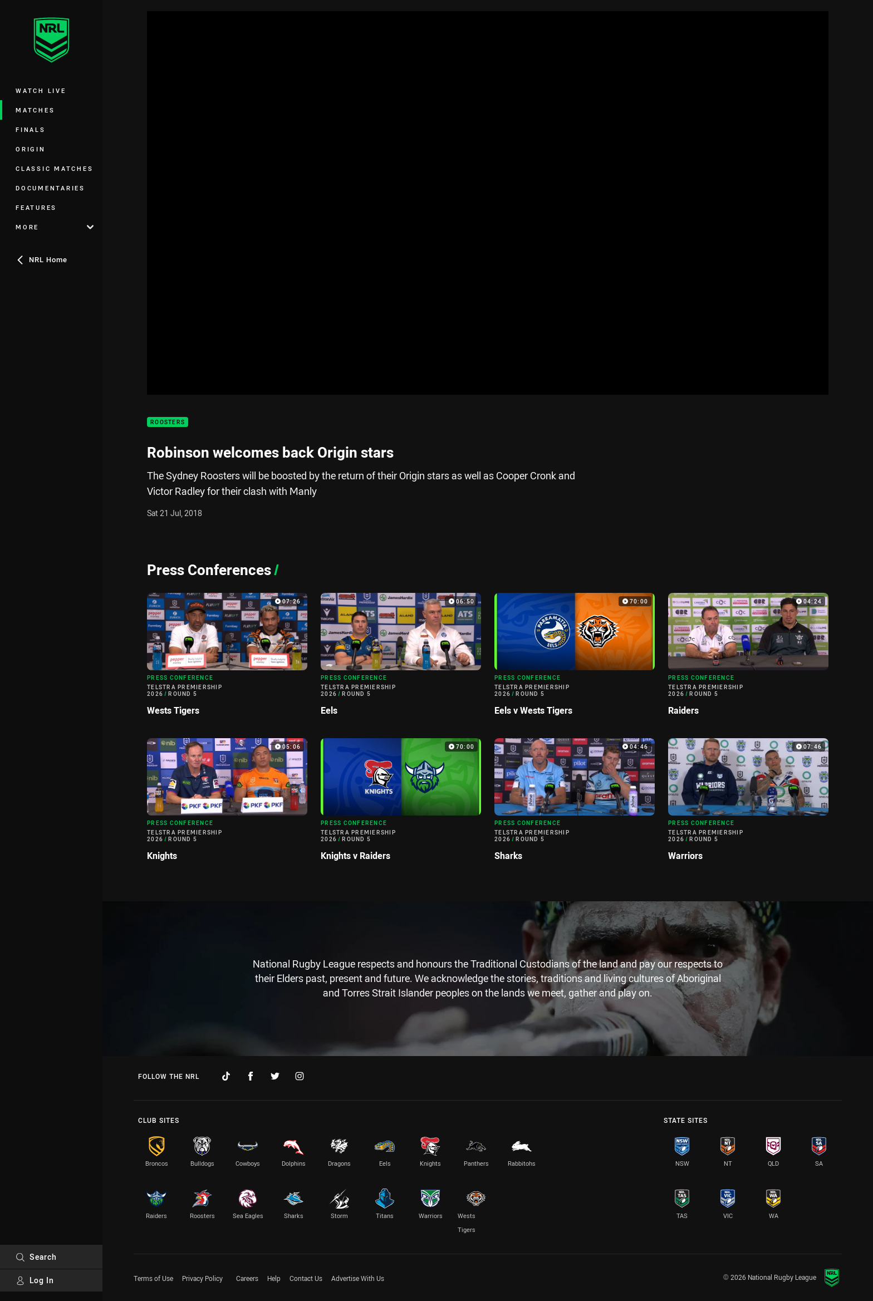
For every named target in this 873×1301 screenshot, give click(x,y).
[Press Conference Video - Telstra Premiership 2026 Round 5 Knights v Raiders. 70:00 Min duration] (401, 804)
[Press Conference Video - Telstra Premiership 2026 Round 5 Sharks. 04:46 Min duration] (574, 804)
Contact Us (306, 1278)
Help (274, 1278)
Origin (31, 149)
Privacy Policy (202, 1278)
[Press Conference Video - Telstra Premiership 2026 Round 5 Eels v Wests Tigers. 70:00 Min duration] (574, 659)
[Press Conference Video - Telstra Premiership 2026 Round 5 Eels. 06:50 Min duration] (401, 659)
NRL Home (41, 259)
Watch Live (41, 90)
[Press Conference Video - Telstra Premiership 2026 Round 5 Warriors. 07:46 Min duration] (748, 804)
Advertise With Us (357, 1278)
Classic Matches (54, 168)
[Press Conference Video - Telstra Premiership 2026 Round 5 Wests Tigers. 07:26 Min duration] (227, 659)
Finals (31, 129)
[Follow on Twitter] (275, 1076)
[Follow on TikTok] (226, 1076)
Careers (247, 1278)
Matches (35, 110)
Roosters (167, 422)
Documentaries (50, 188)
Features (36, 207)
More (55, 227)
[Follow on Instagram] (299, 1076)
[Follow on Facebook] (250, 1076)
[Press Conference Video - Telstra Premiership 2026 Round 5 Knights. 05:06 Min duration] (227, 804)
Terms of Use (153, 1278)
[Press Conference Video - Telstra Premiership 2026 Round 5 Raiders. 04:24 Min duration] (748, 659)
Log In (35, 1280)
